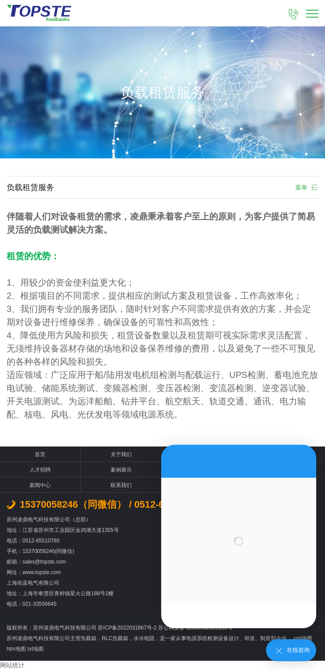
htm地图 (16, 649)
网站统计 (12, 665)
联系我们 (121, 485)
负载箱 (88, 638)
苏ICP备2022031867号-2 (128, 628)
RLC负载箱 (115, 638)
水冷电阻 (144, 638)
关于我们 (121, 454)
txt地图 (35, 649)
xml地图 (302, 638)
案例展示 (121, 470)
